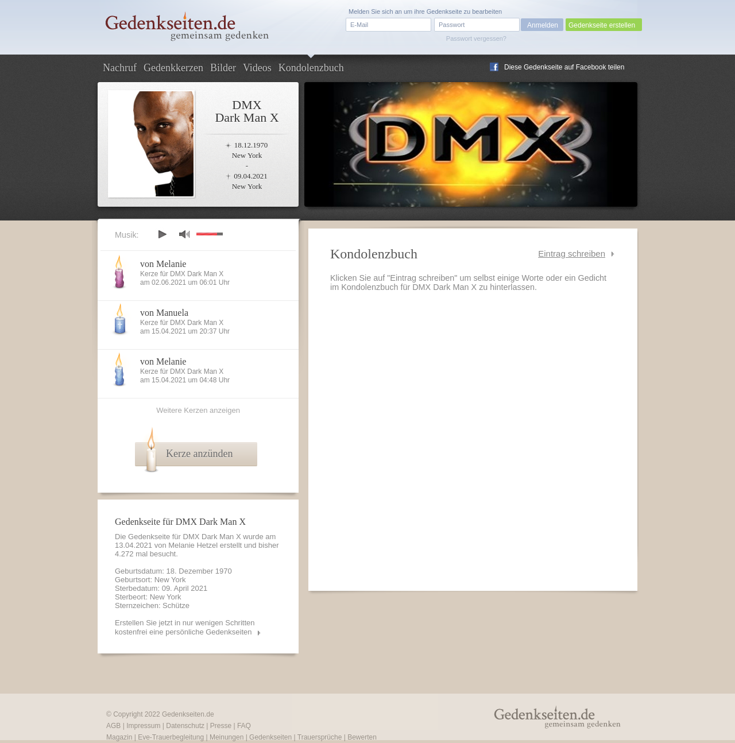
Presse (220, 726)
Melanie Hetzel (193, 545)
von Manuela (164, 313)
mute (184, 234)
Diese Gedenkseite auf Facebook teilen (564, 67)
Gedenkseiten (270, 737)
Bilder (223, 67)
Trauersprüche (319, 737)
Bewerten (362, 737)
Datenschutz (185, 726)
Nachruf (120, 67)
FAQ (244, 726)
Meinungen (226, 737)
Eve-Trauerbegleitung (171, 737)
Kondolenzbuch (311, 67)
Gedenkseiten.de (188, 714)
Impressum (143, 726)
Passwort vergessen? (476, 38)
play (161, 234)
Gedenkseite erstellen (601, 25)
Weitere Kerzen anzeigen (198, 410)
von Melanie (163, 264)
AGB (113, 726)
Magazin (119, 737)
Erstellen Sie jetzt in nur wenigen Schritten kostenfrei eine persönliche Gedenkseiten (185, 627)
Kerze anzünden (199, 453)
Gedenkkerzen (173, 67)
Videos (257, 67)
